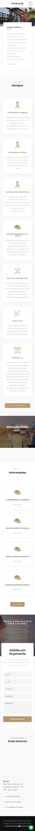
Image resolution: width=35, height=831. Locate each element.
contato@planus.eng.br (14, 807)
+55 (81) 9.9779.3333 (13, 802)
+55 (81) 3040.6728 (12, 797)
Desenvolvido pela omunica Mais (17, 826)
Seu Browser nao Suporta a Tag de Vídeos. (17, 17)
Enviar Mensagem (17, 719)
